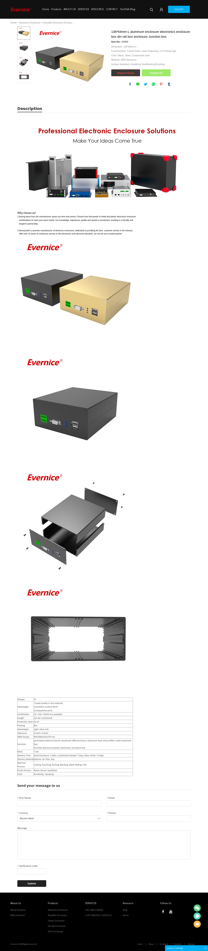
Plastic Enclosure (56, 920)
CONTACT (112, 9)
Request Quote (125, 73)
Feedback (164, 944)
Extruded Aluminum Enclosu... (58, 22)
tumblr (169, 84)
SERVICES (83, 9)
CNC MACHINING (94, 910)
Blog (125, 910)
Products (56, 9)
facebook (130, 84)
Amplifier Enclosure (57, 915)
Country (22, 813)
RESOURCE (97, 9)
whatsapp (153, 84)
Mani (197, 916)
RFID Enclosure (55, 931)
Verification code (27, 866)
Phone (111, 813)
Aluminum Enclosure (29, 22)
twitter (145, 84)
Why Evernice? (17, 915)
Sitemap (191, 944)
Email (111, 797)
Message (22, 828)
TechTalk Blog (127, 9)
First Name (24, 797)
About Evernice (17, 910)
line (138, 84)
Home (45, 9)
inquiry (179, 9)
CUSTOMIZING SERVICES (98, 915)
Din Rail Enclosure (57, 926)
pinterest (161, 84)
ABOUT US (70, 9)
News (126, 915)
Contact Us (156, 73)
